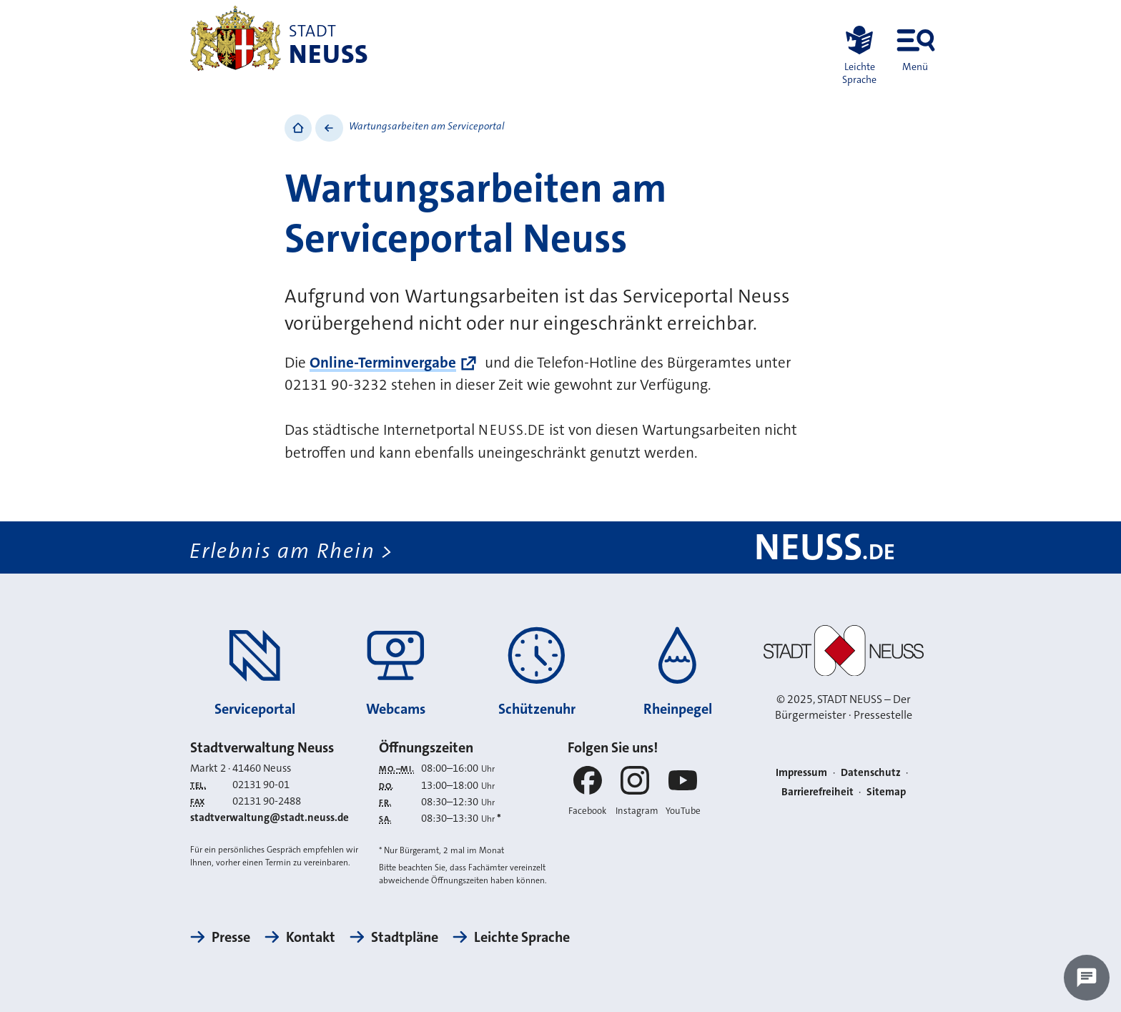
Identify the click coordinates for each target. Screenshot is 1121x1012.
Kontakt (310, 937)
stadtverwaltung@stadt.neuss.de (269, 817)
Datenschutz (871, 772)
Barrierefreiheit (817, 792)
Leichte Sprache (522, 937)
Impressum (801, 772)
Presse (231, 937)
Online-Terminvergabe (383, 363)
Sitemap (886, 792)
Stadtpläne (404, 937)
